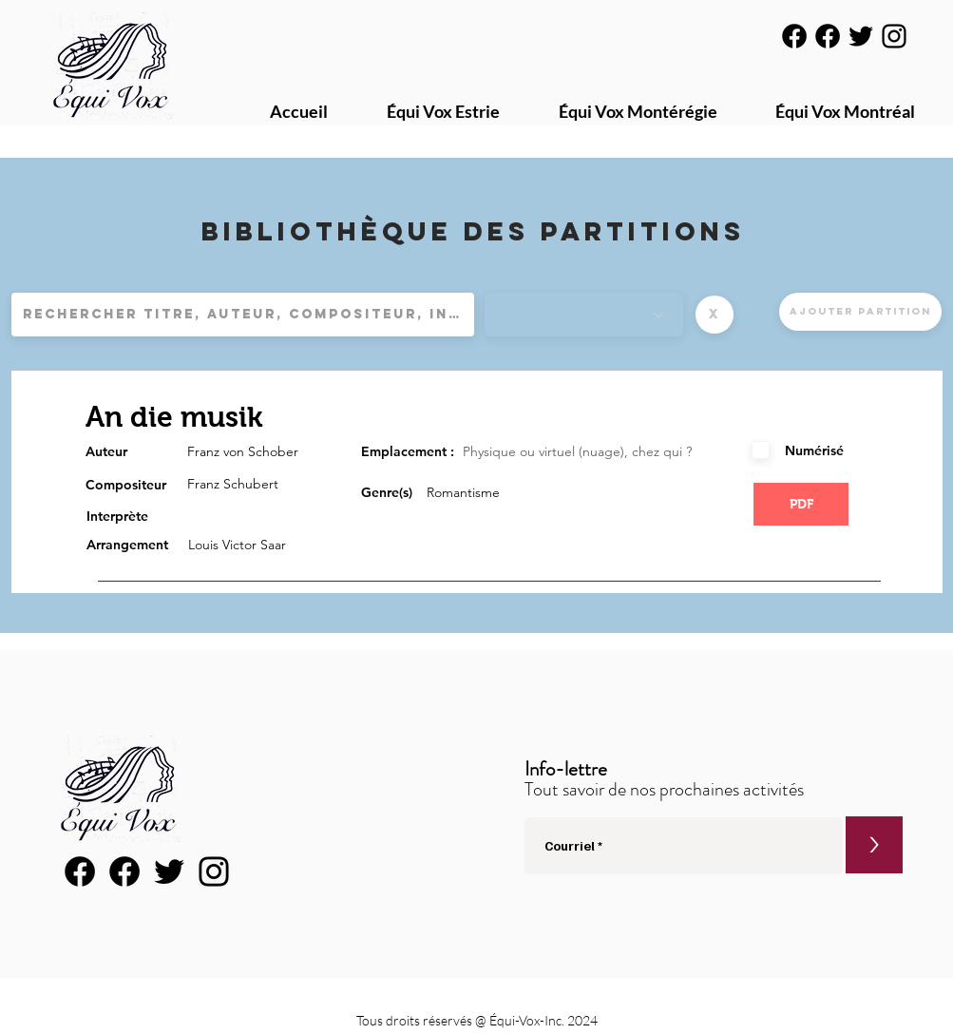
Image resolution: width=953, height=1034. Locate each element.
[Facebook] (794, 36)
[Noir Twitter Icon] (861, 36)
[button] (715, 315)
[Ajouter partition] (860, 312)
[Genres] (584, 314)
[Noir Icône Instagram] (894, 36)
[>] (874, 844)
